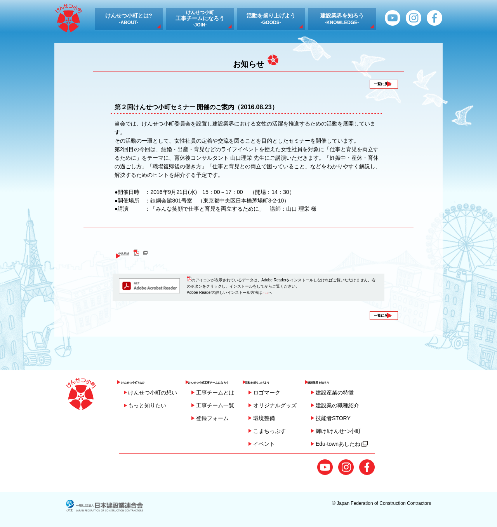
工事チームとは (215, 392)
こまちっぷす (308, 431)
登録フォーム (212, 418)
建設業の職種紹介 (376, 405)
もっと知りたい (147, 405)
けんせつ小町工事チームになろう (232, 380)
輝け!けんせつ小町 (377, 431)
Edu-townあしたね (381, 444)
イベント (302, 444)
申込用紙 (134, 260)
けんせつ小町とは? (146, 380)
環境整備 (302, 418)
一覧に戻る (370, 87)
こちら (268, 300)
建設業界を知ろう (371, 380)
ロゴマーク (305, 392)
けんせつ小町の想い (152, 392)
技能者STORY (372, 418)
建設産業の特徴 (374, 392)
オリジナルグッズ (313, 405)
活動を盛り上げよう (311, 380)
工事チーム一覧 (215, 405)
